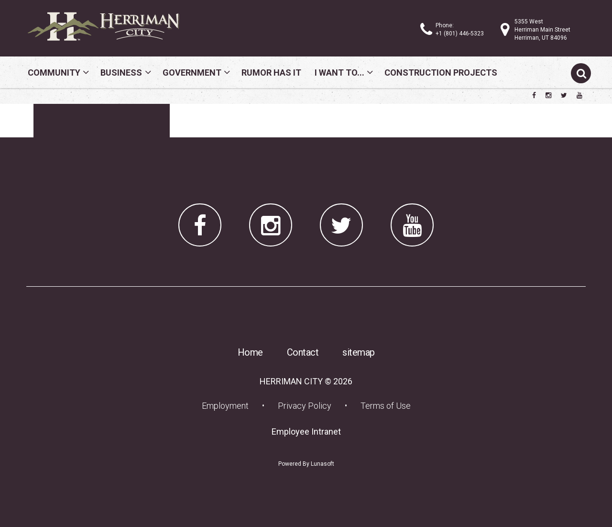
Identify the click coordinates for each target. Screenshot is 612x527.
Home (250, 352)
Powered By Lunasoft (306, 463)
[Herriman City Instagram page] (548, 95)
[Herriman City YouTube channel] (579, 95)
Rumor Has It (271, 72)
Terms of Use (386, 406)
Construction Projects (440, 72)
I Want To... (339, 72)
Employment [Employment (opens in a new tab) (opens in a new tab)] (228, 405)
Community (54, 72)
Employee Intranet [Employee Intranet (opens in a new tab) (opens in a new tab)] (309, 431)
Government (192, 72)
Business (121, 72)
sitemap (358, 352)
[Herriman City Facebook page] (534, 95)
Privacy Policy (304, 406)
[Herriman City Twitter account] (563, 95)
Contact (303, 352)
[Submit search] (581, 73)
